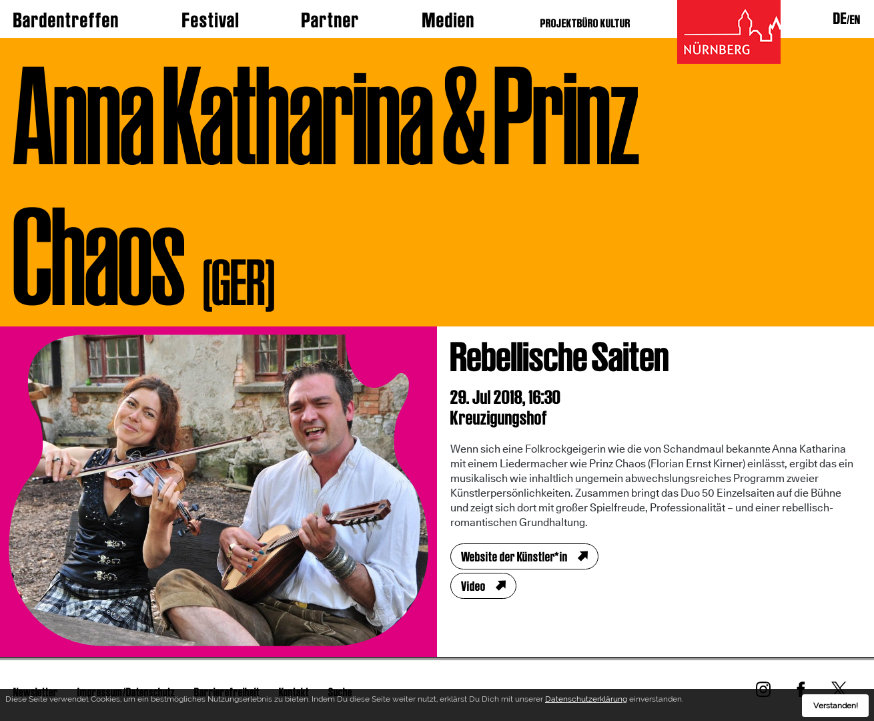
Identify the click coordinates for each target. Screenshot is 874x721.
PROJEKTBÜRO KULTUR (585, 23)
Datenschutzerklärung (586, 701)
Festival (211, 20)
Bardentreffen (66, 20)
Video (473, 586)
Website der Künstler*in (514, 557)
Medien (448, 20)
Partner (331, 20)
